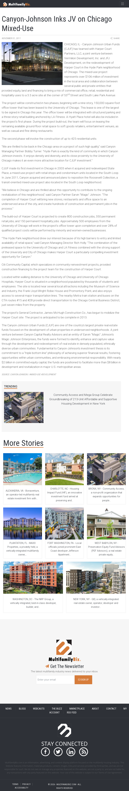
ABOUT (95, 708)
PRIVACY (26, 784)
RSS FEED (71, 712)
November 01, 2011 (11, 38)
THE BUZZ (57, 708)
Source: (29, 374)
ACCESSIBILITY (21, 787)
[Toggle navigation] (122, 3)
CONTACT (111, 708)
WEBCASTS (39, 708)
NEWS (9, 708)
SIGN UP (83, 679)
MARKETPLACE (77, 708)
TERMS (15, 784)
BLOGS (22, 708)
